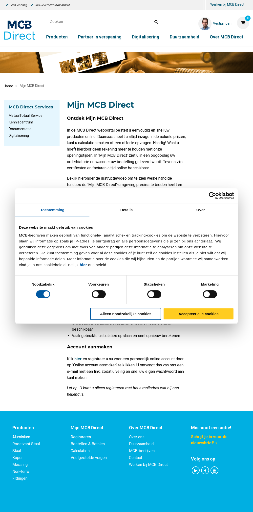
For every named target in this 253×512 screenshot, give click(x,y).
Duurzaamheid (184, 36)
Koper (17, 457)
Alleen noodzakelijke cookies (125, 314)
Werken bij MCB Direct (227, 4)
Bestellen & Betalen (88, 444)
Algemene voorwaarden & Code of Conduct (133, 502)
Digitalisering (145, 36)
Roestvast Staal (26, 444)
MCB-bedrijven (142, 450)
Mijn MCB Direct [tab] (87, 427)
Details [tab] (126, 210)
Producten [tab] (23, 427)
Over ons (137, 437)
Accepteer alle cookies (199, 314)
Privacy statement (73, 502)
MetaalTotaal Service (25, 115)
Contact (135, 457)
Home (8, 86)
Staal (16, 450)
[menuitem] (205, 5)
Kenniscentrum (21, 122)
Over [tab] (200, 210)
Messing (20, 464)
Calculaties (80, 450)
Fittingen (19, 478)
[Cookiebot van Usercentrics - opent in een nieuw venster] (212, 195)
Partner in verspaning (100, 36)
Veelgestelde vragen (89, 457)
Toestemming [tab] (52, 210)
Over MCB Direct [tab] (146, 427)
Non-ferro (20, 471)
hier (83, 265)
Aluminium (21, 437)
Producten (57, 36)
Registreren (81, 437)
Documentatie (20, 129)
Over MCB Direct (226, 36)
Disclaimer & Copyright (196, 502)
